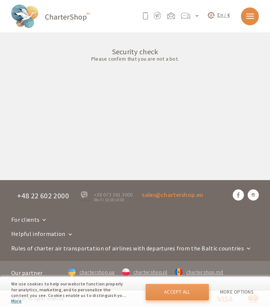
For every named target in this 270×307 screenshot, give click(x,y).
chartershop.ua (91, 272)
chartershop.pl (145, 272)
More (16, 301)
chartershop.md (199, 272)
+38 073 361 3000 (113, 195)
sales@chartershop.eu (172, 194)
